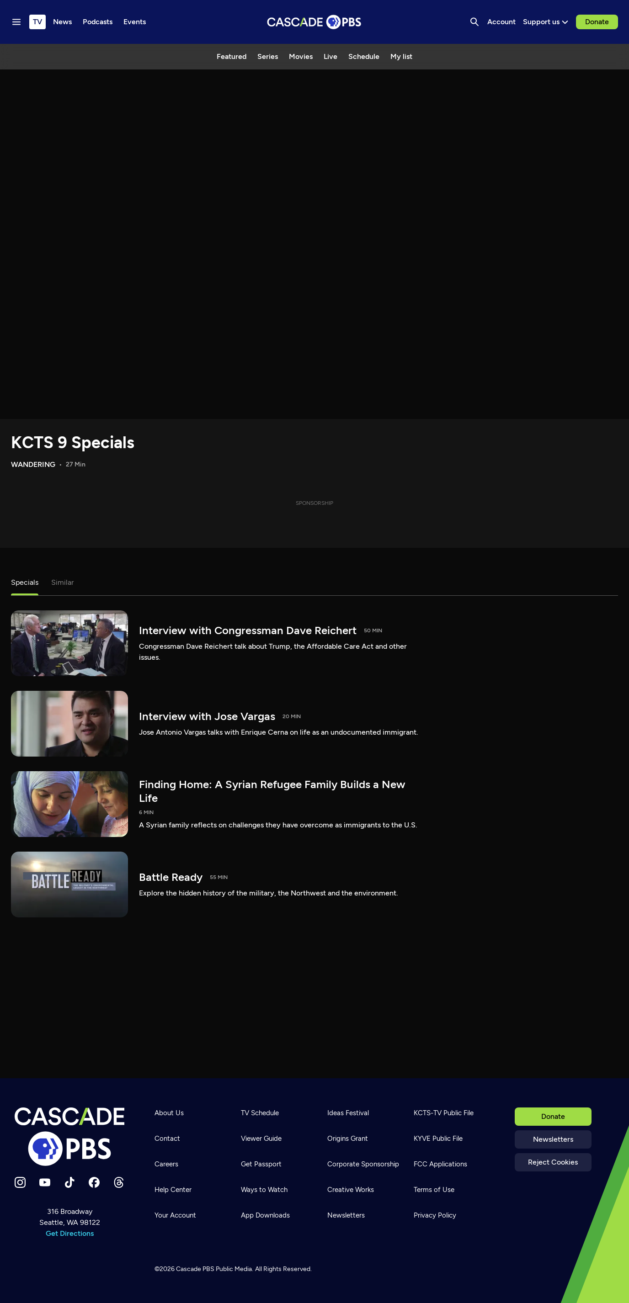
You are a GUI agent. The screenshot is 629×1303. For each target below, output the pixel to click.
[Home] (70, 1136)
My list (401, 56)
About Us (169, 1113)
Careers (166, 1164)
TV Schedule (260, 1113)
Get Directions (70, 1233)
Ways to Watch (264, 1190)
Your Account (175, 1215)
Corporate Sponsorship (363, 1164)
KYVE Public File (438, 1138)
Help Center (173, 1190)
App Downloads (265, 1215)
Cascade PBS (195, 1269)
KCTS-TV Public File (444, 1113)
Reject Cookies (553, 1162)
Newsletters (553, 1139)
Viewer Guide (261, 1138)
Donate (597, 21)
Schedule (363, 56)
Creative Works (350, 1190)
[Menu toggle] (16, 21)
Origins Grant (347, 1138)
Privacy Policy (435, 1215)
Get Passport (261, 1164)
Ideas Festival (348, 1113)
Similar (62, 582)
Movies (301, 56)
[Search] (474, 21)
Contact (167, 1138)
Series (267, 56)
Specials (24, 582)
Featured (231, 56)
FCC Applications (440, 1164)
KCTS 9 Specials (72, 442)
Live (330, 56)
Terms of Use (434, 1190)
